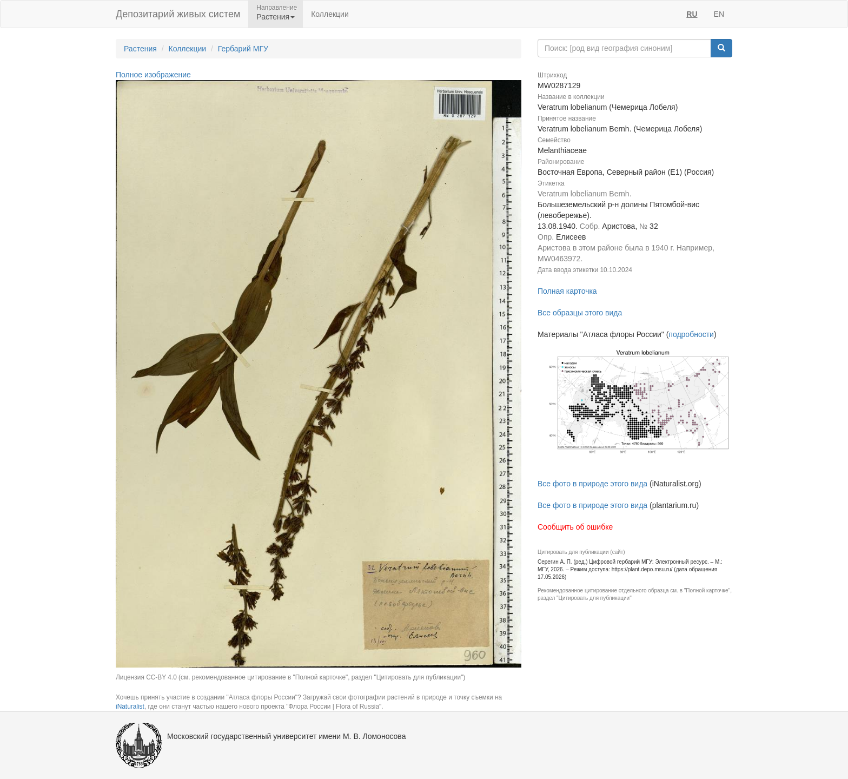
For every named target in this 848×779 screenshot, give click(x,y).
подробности (691, 334)
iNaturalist (130, 706)
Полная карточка (567, 291)
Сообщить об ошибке (575, 527)
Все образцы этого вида (580, 312)
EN (719, 14)
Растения (140, 48)
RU (691, 14)
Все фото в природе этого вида (592, 483)
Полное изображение (153, 74)
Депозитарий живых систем (178, 14)
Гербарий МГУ (243, 48)
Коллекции (330, 14)
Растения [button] (275, 16)
